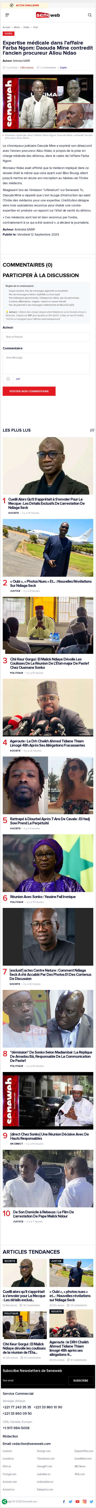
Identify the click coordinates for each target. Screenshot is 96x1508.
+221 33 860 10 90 (48, 1407)
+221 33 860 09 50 (17, 1414)
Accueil (6, 27)
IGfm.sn (7, 1466)
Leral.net (7, 1451)
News (17, 27)
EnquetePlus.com (84, 1451)
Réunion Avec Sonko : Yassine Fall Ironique (43, 897)
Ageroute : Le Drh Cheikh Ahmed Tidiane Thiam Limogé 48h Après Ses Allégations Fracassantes (47, 743)
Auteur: (46, 334)
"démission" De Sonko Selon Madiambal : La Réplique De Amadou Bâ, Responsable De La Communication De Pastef (51, 1056)
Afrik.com (80, 1474)
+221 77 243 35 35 (17, 1407)
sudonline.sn (43, 1474)
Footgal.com (9, 1474)
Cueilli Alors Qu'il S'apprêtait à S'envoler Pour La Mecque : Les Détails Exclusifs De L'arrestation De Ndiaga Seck (46, 503)
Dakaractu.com (45, 1489)
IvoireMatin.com (83, 1458)
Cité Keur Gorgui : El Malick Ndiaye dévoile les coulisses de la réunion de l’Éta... (24, 1348)
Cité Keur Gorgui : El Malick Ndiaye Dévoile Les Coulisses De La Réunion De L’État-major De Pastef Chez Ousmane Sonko (49, 663)
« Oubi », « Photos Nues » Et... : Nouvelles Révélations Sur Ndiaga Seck (50, 583)
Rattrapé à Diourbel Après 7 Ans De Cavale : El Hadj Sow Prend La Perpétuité (50, 821)
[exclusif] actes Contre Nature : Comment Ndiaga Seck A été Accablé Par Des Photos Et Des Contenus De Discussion (50, 974)
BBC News (80, 1466)
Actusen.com (10, 1482)
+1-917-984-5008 (16, 1428)
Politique (16, 672)
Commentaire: (46, 365)
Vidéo (26, 27)
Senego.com (44, 1451)
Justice (15, 590)
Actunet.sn (8, 1489)
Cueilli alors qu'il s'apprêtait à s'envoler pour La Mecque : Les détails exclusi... (24, 1295)
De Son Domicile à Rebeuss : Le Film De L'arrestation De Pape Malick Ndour (43, 1214)
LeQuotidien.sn (45, 1482)
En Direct (16, 1143)
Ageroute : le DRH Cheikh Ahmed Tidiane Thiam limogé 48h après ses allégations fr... (69, 1348)
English (63, 67)
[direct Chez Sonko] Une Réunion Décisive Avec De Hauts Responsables (49, 1136)
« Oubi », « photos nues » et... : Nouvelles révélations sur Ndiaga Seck (69, 1295)
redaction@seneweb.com (31, 1444)
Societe (13, 513)
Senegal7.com (44, 1466)
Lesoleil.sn (8, 1458)
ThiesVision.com (45, 1458)
